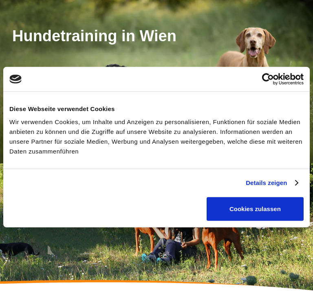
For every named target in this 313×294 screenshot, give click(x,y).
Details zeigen (266, 182)
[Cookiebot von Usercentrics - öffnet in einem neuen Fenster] (268, 79)
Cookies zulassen (255, 208)
